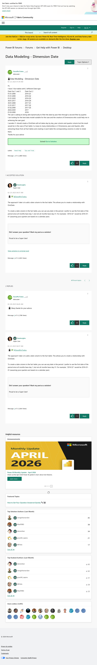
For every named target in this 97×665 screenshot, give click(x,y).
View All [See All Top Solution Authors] (11, 549)
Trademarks (5, 653)
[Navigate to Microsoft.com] (8, 17)
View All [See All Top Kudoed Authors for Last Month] (11, 595)
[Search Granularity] (33, 32)
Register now (75, 39)
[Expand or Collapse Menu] (3, 22)
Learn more (6, 11)
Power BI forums (13, 47)
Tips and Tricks (29, 150)
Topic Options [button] (82, 62)
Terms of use (5, 650)
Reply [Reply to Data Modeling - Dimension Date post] (84, 163)
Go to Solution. (51, 141)
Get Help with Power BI (48, 47)
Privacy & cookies (6, 646)
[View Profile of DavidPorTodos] (18, 71)
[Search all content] (68, 32)
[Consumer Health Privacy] (29, 658)
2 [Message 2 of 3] (14, 258)
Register (63, 27)
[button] (69, 62)
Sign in (72, 27)
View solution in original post (18, 251)
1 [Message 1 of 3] (14, 156)
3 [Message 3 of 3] (14, 315)
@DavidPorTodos (20, 196)
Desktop (67, 47)
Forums (29, 47)
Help (79, 27)
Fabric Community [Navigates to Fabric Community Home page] (24, 17)
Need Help (17, 150)
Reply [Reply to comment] (84, 265)
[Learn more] (14, 479)
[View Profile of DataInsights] (21, 185)
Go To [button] (86, 28)
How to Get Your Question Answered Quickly (24, 503)
